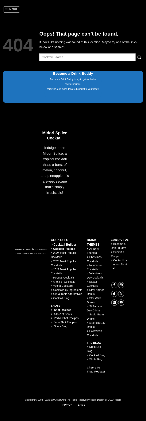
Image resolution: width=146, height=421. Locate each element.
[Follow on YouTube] (121, 302)
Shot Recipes (62, 309)
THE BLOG (94, 342)
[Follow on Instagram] (121, 285)
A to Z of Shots (63, 314)
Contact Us (120, 260)
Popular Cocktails (64, 277)
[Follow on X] (121, 294)
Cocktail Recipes (63, 248)
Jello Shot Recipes (65, 322)
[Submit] (139, 57)
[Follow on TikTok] (114, 294)
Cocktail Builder (64, 244)
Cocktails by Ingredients (67, 289)
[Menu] (11, 9)
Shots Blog (60, 326)
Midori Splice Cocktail (54, 135)
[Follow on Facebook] (114, 285)
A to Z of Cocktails (64, 281)
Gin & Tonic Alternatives (67, 293)
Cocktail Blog (61, 298)
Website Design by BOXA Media (104, 400)
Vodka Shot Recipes (66, 318)
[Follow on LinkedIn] (114, 302)
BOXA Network (41, 249)
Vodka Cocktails (63, 285)
